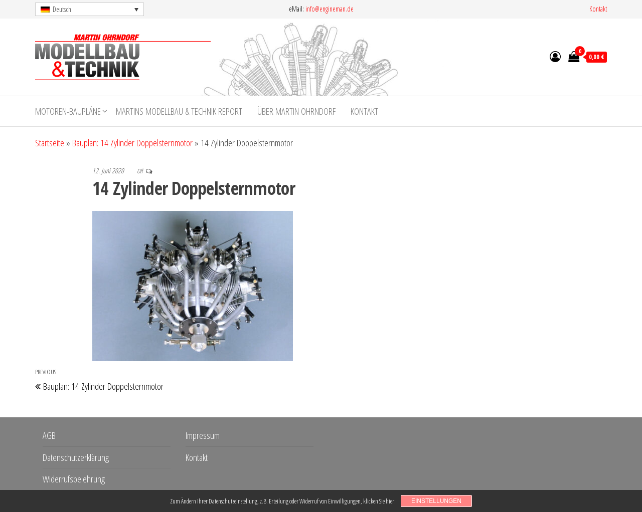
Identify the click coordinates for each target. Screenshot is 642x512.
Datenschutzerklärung (76, 457)
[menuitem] (89, 9)
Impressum (203, 435)
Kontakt (598, 9)
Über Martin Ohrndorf (296, 111)
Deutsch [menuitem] (62, 9)
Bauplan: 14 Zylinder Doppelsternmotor (132, 142)
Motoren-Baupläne (68, 111)
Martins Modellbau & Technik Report (179, 111)
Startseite (49, 142)
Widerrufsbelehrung (74, 478)
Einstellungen (436, 500)
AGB (49, 435)
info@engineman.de (329, 9)
